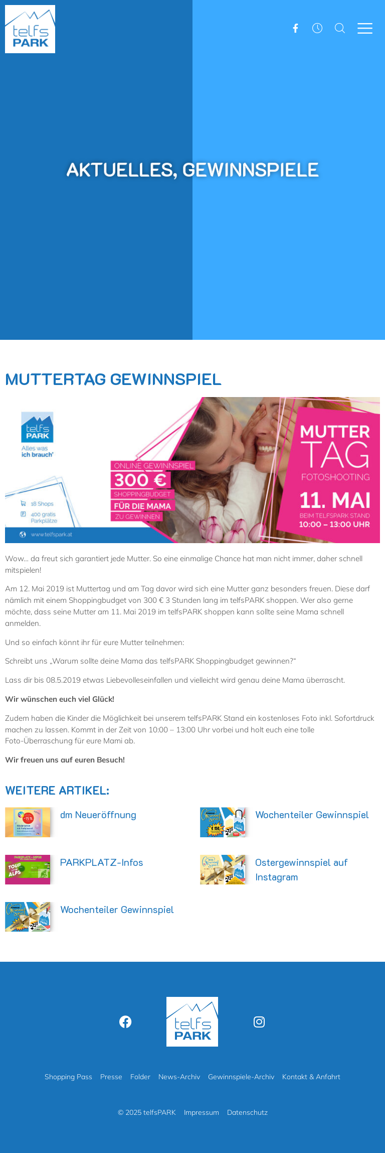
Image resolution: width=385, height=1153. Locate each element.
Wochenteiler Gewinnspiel (312, 814)
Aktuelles (126, 169)
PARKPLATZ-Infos (101, 861)
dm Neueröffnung (98, 814)
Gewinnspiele (244, 169)
